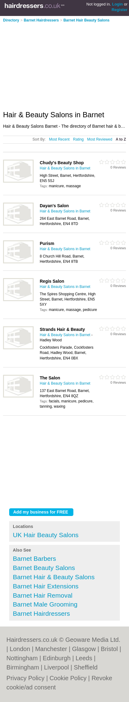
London (20, 649)
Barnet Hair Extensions (46, 586)
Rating (78, 139)
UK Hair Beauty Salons (46, 534)
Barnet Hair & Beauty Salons (53, 576)
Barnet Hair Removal (42, 595)
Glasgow (84, 649)
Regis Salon (52, 281)
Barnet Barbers (34, 558)
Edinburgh (57, 658)
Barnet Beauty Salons (44, 567)
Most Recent (59, 139)
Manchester (51, 649)
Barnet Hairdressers (41, 20)
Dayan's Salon (54, 205)
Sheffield (86, 667)
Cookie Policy (68, 678)
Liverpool (56, 667)
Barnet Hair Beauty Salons (86, 20)
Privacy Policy (25, 678)
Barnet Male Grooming (45, 604)
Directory (11, 20)
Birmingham (22, 667)
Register (119, 9)
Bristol (109, 649)
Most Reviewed (99, 139)
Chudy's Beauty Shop (62, 162)
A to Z (121, 139)
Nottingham (22, 658)
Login (117, 4)
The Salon (50, 377)
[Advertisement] (54, 64)
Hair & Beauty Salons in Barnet (65, 168)
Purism (47, 243)
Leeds (84, 658)
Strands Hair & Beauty (62, 329)
